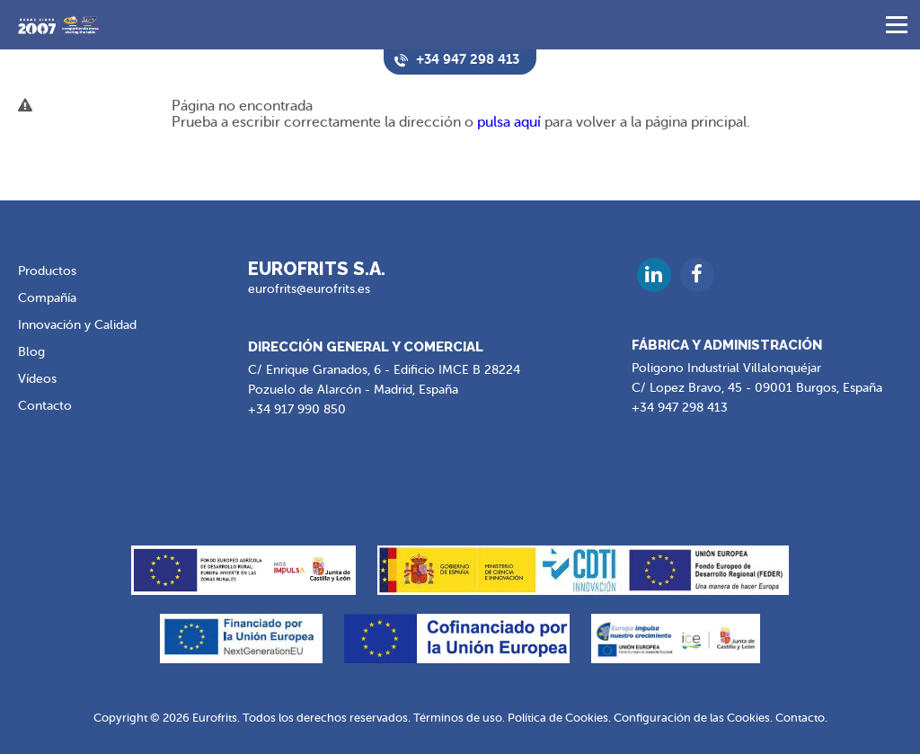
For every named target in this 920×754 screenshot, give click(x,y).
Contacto (45, 405)
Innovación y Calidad (77, 325)
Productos (47, 271)
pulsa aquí (509, 122)
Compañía (47, 298)
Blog (31, 352)
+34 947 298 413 (680, 407)
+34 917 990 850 (297, 409)
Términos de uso (457, 716)
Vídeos (37, 379)
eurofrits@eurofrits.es (309, 289)
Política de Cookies (558, 716)
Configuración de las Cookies (692, 716)
